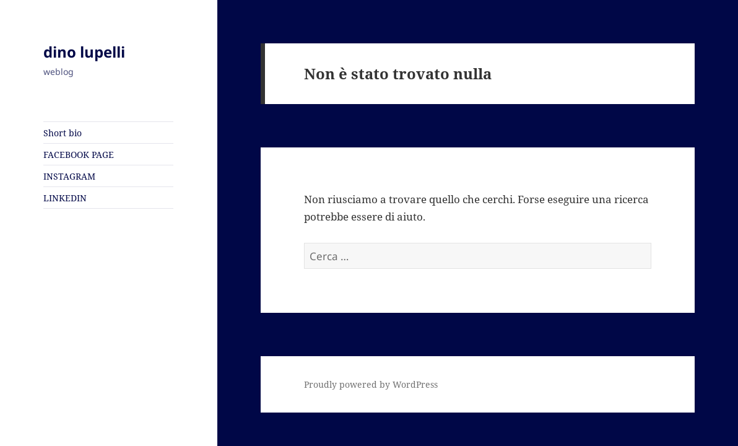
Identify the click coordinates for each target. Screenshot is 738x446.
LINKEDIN (65, 198)
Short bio (62, 133)
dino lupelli (84, 52)
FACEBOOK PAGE (78, 154)
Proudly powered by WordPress (371, 384)
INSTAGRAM (69, 176)
